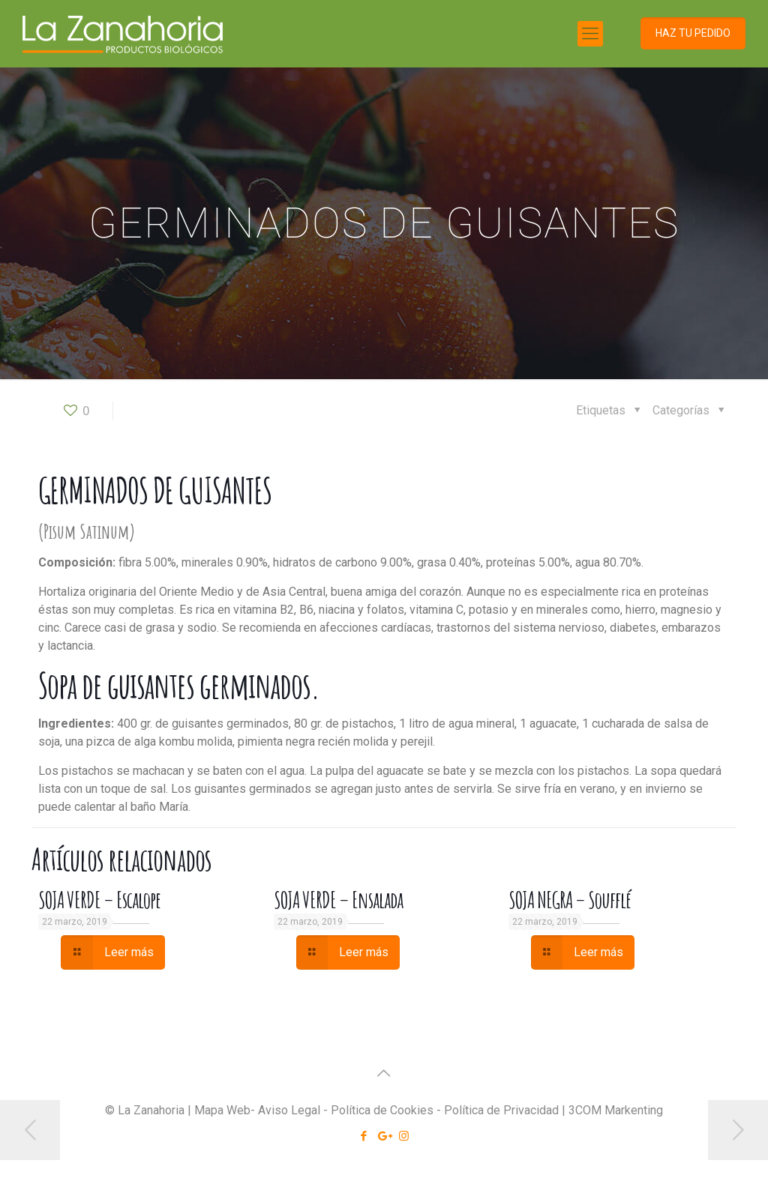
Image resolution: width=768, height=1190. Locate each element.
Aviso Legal (289, 1110)
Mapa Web (222, 1110)
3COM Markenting (615, 1110)
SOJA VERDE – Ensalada (338, 899)
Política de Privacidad (501, 1110)
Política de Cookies (382, 1110)
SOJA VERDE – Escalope (99, 899)
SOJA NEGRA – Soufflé (570, 899)
